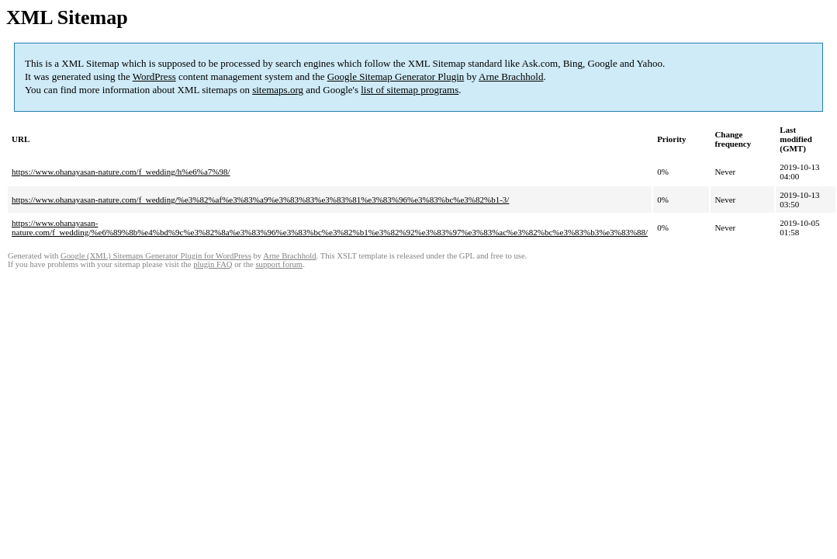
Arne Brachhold (511, 76)
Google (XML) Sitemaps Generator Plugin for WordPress (156, 256)
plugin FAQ (212, 264)
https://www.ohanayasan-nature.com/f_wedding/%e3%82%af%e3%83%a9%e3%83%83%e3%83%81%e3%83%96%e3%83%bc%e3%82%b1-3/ (260, 199)
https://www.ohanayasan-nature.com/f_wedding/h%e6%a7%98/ (121, 171)
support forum (279, 264)
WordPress (154, 76)
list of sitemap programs (409, 89)
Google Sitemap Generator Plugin (396, 76)
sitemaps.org (277, 89)
